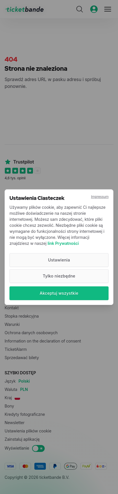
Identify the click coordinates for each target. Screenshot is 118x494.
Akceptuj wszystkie (59, 293)
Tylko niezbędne (59, 275)
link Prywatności (63, 243)
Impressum (100, 196)
